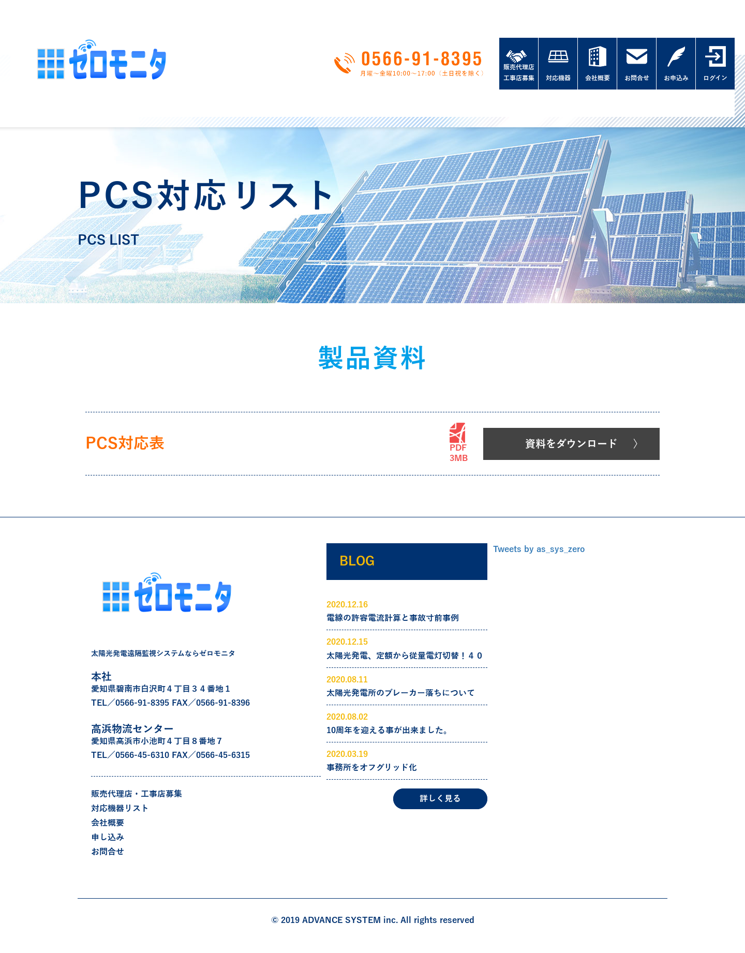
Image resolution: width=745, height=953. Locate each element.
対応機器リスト (120, 808)
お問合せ (107, 852)
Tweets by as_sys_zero (539, 549)
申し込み (107, 837)
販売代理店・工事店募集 (136, 794)
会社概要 (107, 823)
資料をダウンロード (571, 444)
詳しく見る (440, 798)
